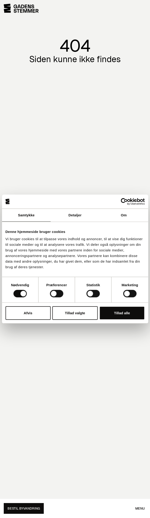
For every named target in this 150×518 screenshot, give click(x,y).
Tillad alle (122, 313)
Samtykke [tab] (26, 215)
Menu (140, 508)
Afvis (28, 313)
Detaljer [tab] (75, 215)
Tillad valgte (75, 313)
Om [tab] (124, 215)
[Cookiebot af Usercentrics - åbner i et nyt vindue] (124, 201)
